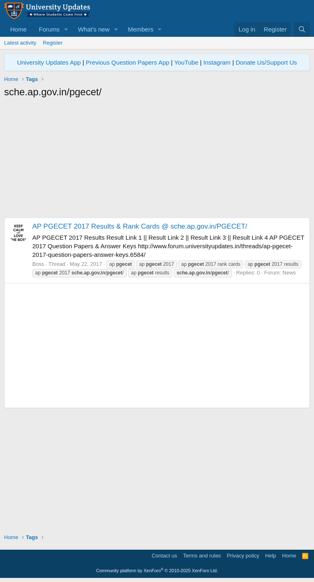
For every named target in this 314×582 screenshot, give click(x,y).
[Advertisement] (157, 160)
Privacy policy (243, 556)
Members (141, 29)
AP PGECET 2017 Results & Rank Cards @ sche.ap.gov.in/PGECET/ (139, 226)
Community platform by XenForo (157, 570)
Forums (49, 29)
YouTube (186, 62)
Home (18, 29)
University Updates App (49, 62)
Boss (38, 264)
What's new (94, 29)
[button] (66, 29)
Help (270, 556)
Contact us (164, 556)
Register (53, 43)
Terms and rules (202, 556)
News (289, 273)
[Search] (302, 29)
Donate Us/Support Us (266, 62)
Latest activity (20, 43)
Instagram (217, 62)
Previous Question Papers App (127, 62)
